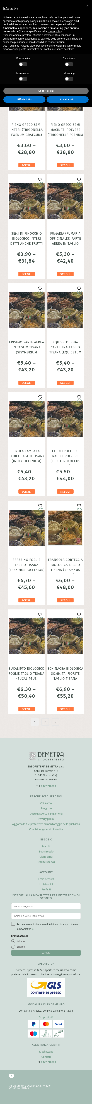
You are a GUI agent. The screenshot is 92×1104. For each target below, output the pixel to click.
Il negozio (46, 808)
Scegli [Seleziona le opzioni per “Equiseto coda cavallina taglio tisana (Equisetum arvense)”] (65, 383)
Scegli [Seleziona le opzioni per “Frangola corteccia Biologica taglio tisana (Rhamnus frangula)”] (65, 600)
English (21, 946)
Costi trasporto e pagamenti (46, 813)
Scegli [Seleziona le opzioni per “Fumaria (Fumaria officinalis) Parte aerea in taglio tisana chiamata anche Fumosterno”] (65, 274)
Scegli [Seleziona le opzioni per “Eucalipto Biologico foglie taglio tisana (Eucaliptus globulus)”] (27, 709)
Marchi (46, 846)
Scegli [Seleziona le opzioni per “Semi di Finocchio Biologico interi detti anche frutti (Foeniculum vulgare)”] (27, 274)
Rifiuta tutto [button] (24, 99)
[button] (87, 6)
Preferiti (46, 889)
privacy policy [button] (29, 21)
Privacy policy (46, 818)
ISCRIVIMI (46, 953)
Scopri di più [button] (46, 90)
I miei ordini (46, 884)
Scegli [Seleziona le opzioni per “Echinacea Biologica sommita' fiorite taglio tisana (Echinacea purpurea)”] (65, 709)
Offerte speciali (46, 862)
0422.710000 (48, 786)
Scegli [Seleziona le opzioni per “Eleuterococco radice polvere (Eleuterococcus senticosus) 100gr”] (65, 491)
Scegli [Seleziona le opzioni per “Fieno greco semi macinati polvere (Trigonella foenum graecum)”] (65, 165)
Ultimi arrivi (46, 856)
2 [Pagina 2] (45, 722)
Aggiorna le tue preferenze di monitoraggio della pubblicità (46, 824)
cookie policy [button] (55, 31)
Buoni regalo (46, 851)
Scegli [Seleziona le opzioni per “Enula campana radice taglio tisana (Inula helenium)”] (27, 491)
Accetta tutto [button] (67, 99)
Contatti (46, 1057)
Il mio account (46, 879)
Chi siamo (46, 803)
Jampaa (25, 1088)
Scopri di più (46, 1017)
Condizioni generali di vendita (46, 829)
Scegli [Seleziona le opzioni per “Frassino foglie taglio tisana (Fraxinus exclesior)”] (27, 600)
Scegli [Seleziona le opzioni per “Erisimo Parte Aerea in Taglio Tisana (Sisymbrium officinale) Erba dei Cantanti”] (27, 383)
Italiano (21, 941)
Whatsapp (46, 1051)
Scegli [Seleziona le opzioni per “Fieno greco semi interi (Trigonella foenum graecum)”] (27, 165)
